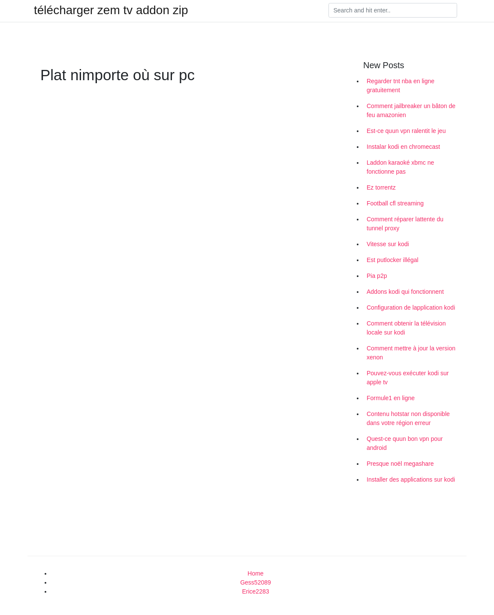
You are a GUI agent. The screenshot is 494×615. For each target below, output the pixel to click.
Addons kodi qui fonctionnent (405, 291)
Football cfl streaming (395, 203)
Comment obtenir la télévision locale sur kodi (406, 328)
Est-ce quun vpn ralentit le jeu (406, 130)
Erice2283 (255, 591)
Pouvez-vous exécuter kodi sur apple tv (408, 378)
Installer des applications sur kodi (411, 479)
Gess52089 (255, 582)
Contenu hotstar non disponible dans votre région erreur (408, 418)
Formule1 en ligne (391, 398)
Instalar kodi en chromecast (403, 146)
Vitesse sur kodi (388, 244)
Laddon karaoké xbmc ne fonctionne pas (400, 167)
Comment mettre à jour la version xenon (411, 353)
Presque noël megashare (400, 463)
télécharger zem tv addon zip (111, 10)
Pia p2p (377, 275)
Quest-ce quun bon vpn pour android (405, 443)
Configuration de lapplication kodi (411, 307)
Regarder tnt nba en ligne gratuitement (400, 85)
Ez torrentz (381, 187)
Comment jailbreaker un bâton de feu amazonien (411, 110)
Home (255, 573)
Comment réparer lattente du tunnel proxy (405, 224)
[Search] (392, 10)
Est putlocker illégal (393, 259)
